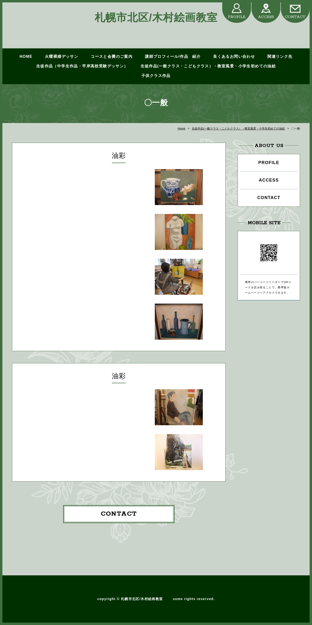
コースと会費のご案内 (111, 56)
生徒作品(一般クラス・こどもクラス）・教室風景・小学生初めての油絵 (208, 66)
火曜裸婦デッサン (61, 56)
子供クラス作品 (156, 76)
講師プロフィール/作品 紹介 (173, 56)
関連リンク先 (279, 56)
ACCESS (266, 16)
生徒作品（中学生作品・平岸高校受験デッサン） (82, 66)
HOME (25, 56)
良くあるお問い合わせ (234, 56)
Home (181, 128)
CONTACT (295, 16)
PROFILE (237, 16)
